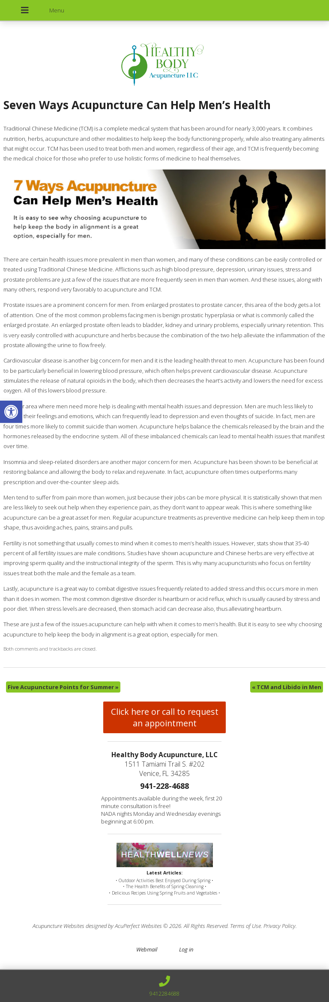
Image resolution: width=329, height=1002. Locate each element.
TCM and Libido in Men (286, 687)
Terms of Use (245, 926)
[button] (11, 412)
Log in (186, 949)
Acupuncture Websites (58, 926)
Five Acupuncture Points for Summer (63, 687)
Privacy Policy (279, 926)
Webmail (146, 949)
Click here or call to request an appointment (164, 717)
